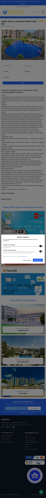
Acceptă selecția (26, 260)
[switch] (41, 246)
